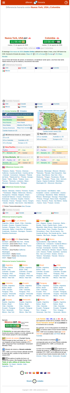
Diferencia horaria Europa (13, 187)
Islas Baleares (29, 203)
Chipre (27, 195)
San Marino (58, 201)
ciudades (40, 381)
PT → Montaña (7, 153)
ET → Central (57, 153)
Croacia (18, 197)
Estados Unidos (29, 51)
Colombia (28, 223)
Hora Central (21, 120)
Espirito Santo (52, 225)
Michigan (24, 183)
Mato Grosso (48, 227)
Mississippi (47, 171)
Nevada (47, 173)
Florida (24, 177)
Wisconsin (51, 183)
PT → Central (22, 153)
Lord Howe (56, 334)
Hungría (30, 201)
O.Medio (22, 107)
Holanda (14, 195)
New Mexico (46, 175)
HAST (4, 258)
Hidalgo (61, 248)
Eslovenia (14, 199)
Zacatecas (46, 258)
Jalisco (38, 250)
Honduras (14, 231)
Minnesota (39, 171)
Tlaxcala (54, 256)
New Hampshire (56, 173)
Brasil (17, 223)
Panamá (29, 231)
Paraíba (54, 229)
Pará (48, 229)
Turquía (50, 203)
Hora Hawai (21, 122)
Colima (60, 246)
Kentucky (13, 181)
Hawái (14, 258)
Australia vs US (23, 140)
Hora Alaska (7, 125)
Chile (22, 223)
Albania (4, 191)
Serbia (65, 201)
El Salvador (27, 229)
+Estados (23, 111)
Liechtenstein (54, 193)
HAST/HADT (6, 256)
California (5, 173)
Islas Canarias (41, 191)
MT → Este (22, 160)
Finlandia (5, 201)
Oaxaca (43, 252)
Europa (38, 68)
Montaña (5, 163)
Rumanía (45, 201)
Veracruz (61, 256)
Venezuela (5, 229)
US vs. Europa (41, 139)
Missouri (55, 171)
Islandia (11, 203)
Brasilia (38, 225)
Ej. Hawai (12, 364)
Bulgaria (21, 195)
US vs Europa (41, 54)
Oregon (47, 177)
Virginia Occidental (48, 181)
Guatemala (5, 231)
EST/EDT (5, 242)
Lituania (62, 193)
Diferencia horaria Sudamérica (14, 261)
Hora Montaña (7, 120)
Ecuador (5, 225)
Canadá (22, 68)
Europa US (52, 54)
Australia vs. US (58, 136)
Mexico (6, 70)
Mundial (39, 107)
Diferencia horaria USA (12, 167)
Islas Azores (19, 203)
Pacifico (5, 150)
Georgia (30, 177)
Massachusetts (14, 183)
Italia (58, 191)
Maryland (5, 183)
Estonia (27, 199)
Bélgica (14, 193)
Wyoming (58, 183)
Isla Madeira (52, 191)
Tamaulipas (46, 256)
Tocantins (61, 235)
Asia (23, 206)
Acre (37, 223)
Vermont (63, 179)
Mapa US (30, 54)
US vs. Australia (8, 140)
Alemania (11, 191)
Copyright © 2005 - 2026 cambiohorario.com (35, 390)
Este (54, 150)
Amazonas (56, 223)
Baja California (52, 242)
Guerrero (55, 248)
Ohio (60, 175)
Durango (39, 248)
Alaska (12, 171)
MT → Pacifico (7, 160)
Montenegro (47, 197)
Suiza (45, 203)
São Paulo (46, 235)
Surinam (5, 227)
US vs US (6, 137)
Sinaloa (54, 254)
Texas (53, 179)
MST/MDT (5, 246)
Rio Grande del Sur (55, 233)
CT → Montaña (42, 163)
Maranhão (39, 227)
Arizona (18, 171)
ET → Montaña (42, 153)
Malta (56, 195)
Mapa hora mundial (24, 128)
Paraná (60, 229)
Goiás (60, 225)
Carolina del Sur (28, 173)
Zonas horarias (11, 111)
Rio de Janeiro (55, 231)
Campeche (50, 244)
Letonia (46, 193)
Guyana (11, 225)
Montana (62, 171)
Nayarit (59, 250)
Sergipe (53, 235)
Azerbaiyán (7, 193)
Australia (55, 68)
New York (54, 175)
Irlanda (5, 203)
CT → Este (56, 160)
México (6, 107)
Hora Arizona (7, 122)
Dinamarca (26, 197)
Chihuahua (46, 246)
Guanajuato (47, 248)
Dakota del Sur (15, 177)
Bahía (63, 223)
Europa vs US (22, 143)
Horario (32, 381)
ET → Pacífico (41, 150)
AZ (15, 153)
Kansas (5, 181)
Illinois (15, 179)
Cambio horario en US (10, 130)
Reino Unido (54, 199)
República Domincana (9, 233)
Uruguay (23, 227)
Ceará (44, 225)
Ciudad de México (61, 244)
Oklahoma (39, 177)
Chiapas (39, 246)
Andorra (18, 191)
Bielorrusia (21, 193)
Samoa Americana (9, 128)
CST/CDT (5, 244)
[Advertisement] (35, 22)
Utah (57, 179)
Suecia (39, 203)
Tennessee (45, 179)
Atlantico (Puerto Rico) (24, 125)
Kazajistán (39, 193)
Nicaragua (21, 231)
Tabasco (39, 256)
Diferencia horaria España (12, 217)
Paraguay (12, 227)
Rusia (51, 201)
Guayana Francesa (21, 225)
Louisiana (20, 181)
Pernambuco (40, 231)
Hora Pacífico (7, 117)
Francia (11, 201)
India (24, 364)
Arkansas (25, 171)
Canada (20, 213)
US (3, 111)
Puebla (49, 252)
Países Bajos (63, 197)
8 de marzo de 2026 (16, 51)
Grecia (25, 201)
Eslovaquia (5, 199)
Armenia (25, 191)
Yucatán (39, 258)
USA (6, 68)
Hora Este (20, 117)
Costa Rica (19, 229)
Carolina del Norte (15, 173)
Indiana (21, 179)
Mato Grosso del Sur (60, 227)
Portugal (46, 199)
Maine (26, 181)
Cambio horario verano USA (52, 131)
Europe (37, 213)
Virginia (38, 181)
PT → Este (21, 150)
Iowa (26, 179)
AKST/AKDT (6, 254)
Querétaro (56, 252)
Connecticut (14, 175)
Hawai (4, 179)
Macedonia (49, 195)
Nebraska (40, 173)
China (44, 356)
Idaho (10, 179)
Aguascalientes (41, 242)
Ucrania (57, 203)
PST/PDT (5, 250)
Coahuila (54, 246)
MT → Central (22, 163)
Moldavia (62, 195)
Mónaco (39, 197)
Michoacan (45, 250)
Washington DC (41, 183)
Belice (12, 229)
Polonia (39, 199)
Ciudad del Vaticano (8, 197)
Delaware (22, 175)
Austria (31, 191)
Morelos (53, 250)
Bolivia (12, 223)
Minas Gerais (41, 229)
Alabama (6, 171)
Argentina (5, 223)
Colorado (6, 175)
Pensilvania (55, 177)
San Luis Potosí (45, 254)
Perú (18, 227)
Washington (60, 181)
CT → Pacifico (41, 160)
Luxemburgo (40, 195)
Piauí (47, 231)
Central (55, 163)
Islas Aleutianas (21, 256)
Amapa (49, 223)
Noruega (55, 197)
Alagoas (43, 223)
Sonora (60, 254)
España (20, 199)
